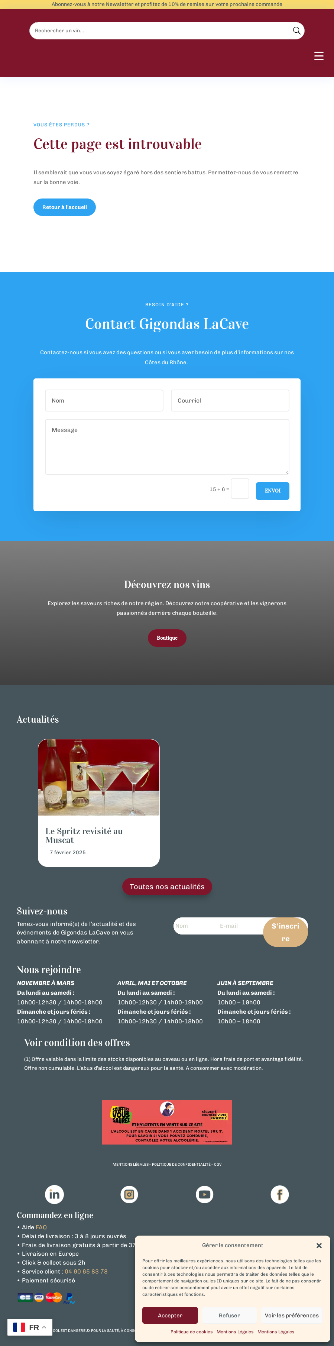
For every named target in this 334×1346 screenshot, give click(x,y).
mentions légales (131, 1164)
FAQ (41, 1227)
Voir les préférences (292, 1315)
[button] (319, 1245)
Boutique (167, 638)
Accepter (170, 1315)
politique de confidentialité (181, 1164)
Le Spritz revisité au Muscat (84, 836)
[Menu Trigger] (319, 59)
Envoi (273, 491)
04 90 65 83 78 (86, 1271)
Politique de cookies (192, 1331)
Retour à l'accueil (64, 207)
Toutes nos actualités (167, 886)
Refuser (229, 1315)
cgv (217, 1164)
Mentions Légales (235, 1331)
